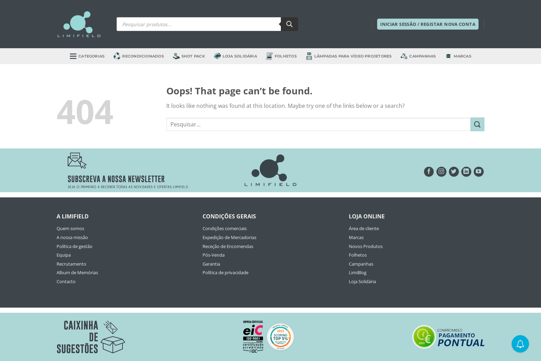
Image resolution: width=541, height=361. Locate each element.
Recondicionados (139, 56)
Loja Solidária (235, 56)
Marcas (458, 56)
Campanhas (418, 56)
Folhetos (281, 56)
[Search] (289, 24)
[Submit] (477, 124)
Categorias (87, 56)
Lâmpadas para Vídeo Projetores (349, 56)
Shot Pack (189, 56)
